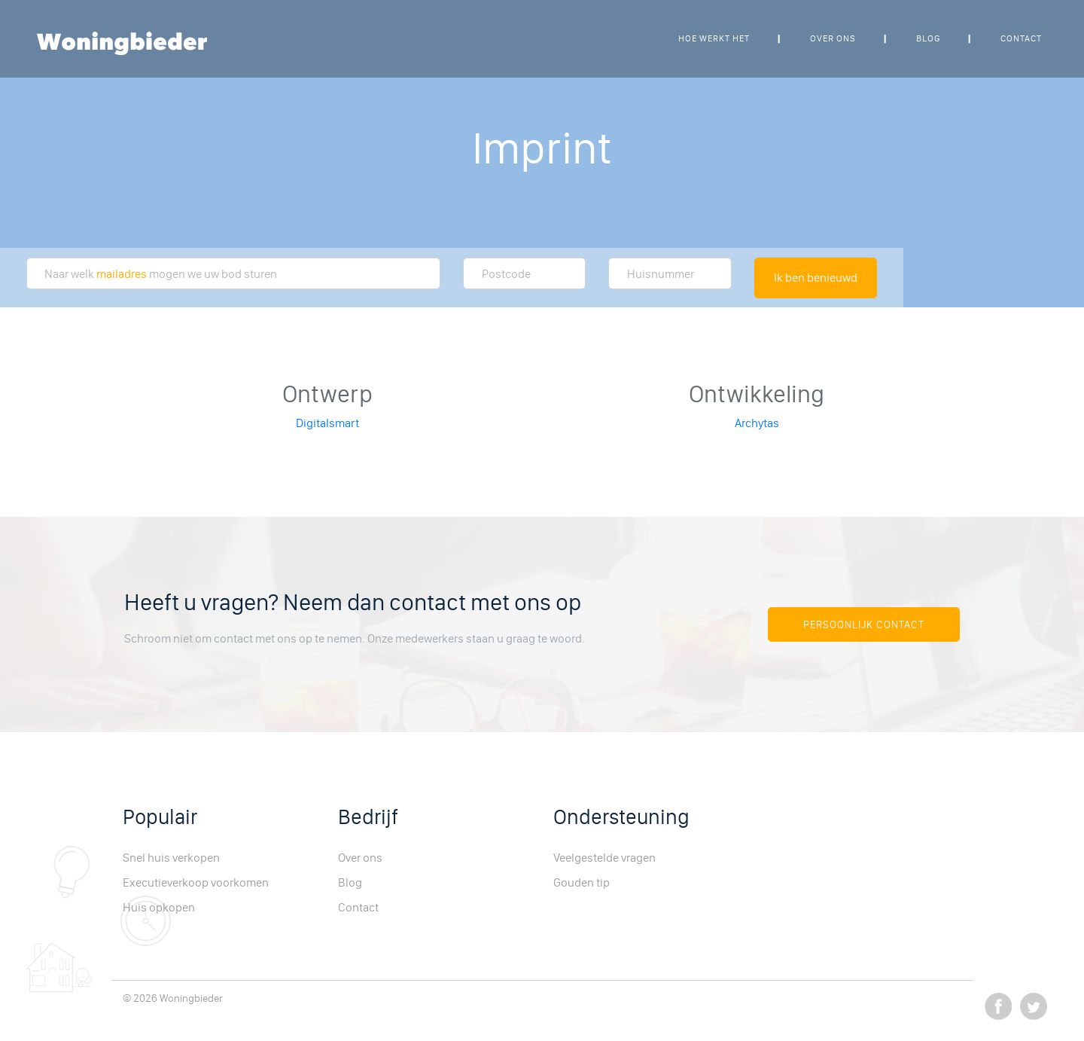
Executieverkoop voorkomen (196, 882)
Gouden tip (581, 882)
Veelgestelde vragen (604, 857)
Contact (1021, 38)
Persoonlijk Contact (863, 624)
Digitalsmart (327, 423)
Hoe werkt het (714, 38)
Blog (928, 38)
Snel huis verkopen (171, 857)
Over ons (833, 38)
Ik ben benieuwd (815, 277)
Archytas (757, 423)
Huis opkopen (159, 907)
